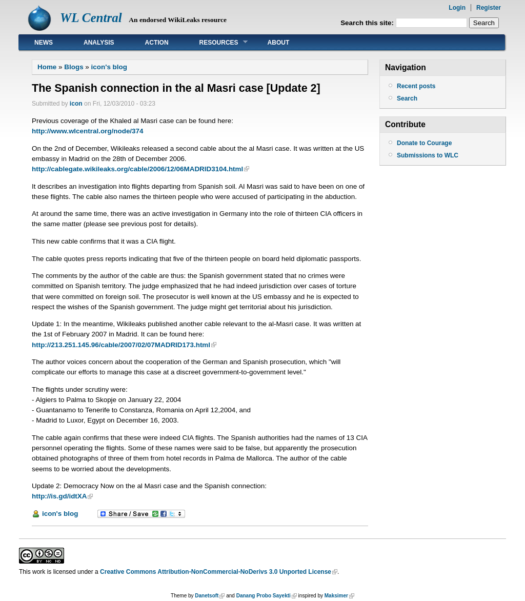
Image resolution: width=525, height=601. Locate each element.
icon (76, 103)
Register (488, 7)
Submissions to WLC (427, 155)
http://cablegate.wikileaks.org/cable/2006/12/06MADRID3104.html (137, 169)
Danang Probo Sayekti (263, 595)
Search (407, 98)
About (279, 42)
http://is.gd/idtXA (59, 496)
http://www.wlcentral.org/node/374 (88, 131)
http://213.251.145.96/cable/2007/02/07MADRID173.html (121, 345)
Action (157, 42)
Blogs (73, 67)
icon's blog (109, 67)
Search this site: (368, 23)
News (43, 42)
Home (46, 67)
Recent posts (416, 86)
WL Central (91, 18)
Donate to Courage (424, 143)
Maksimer (336, 595)
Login (457, 7)
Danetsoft (206, 595)
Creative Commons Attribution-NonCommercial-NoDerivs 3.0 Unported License (215, 571)
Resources (216, 42)
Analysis (99, 42)
